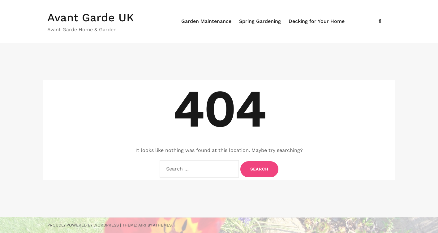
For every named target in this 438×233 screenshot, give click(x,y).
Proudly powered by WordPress (83, 225)
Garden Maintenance (206, 21)
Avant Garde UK (90, 17)
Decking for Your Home (317, 21)
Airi (142, 225)
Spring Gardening (260, 21)
